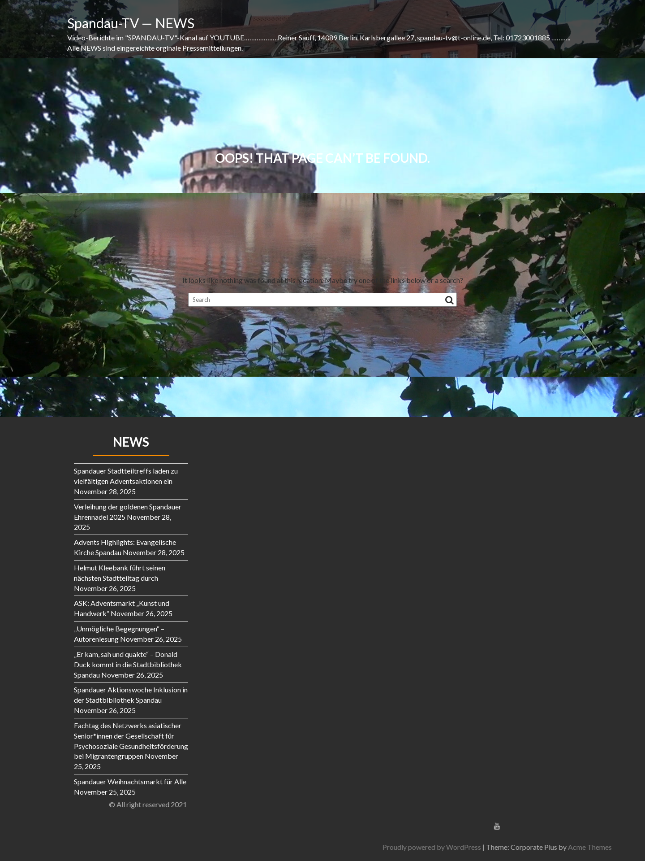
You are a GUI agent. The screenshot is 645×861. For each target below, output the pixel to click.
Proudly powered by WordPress (540, 847)
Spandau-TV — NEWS (130, 23)
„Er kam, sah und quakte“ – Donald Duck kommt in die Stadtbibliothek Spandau (128, 664)
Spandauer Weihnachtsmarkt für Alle (130, 781)
